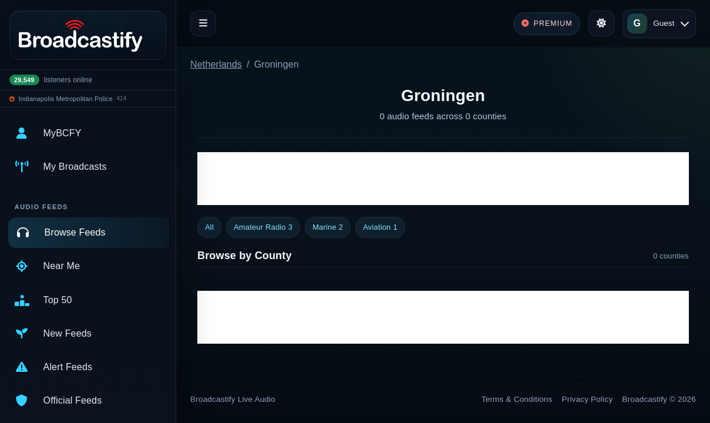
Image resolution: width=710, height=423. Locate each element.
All (209, 227)
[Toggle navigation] (203, 23)
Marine (327, 227)
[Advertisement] (443, 178)
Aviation (380, 227)
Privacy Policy (587, 399)
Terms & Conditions (517, 399)
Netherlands (216, 64)
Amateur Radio (263, 227)
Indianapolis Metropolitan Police (66, 98)
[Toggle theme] (601, 23)
